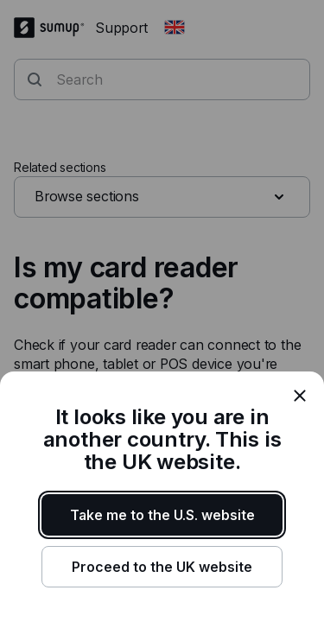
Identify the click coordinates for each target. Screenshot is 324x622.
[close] (300, 395)
